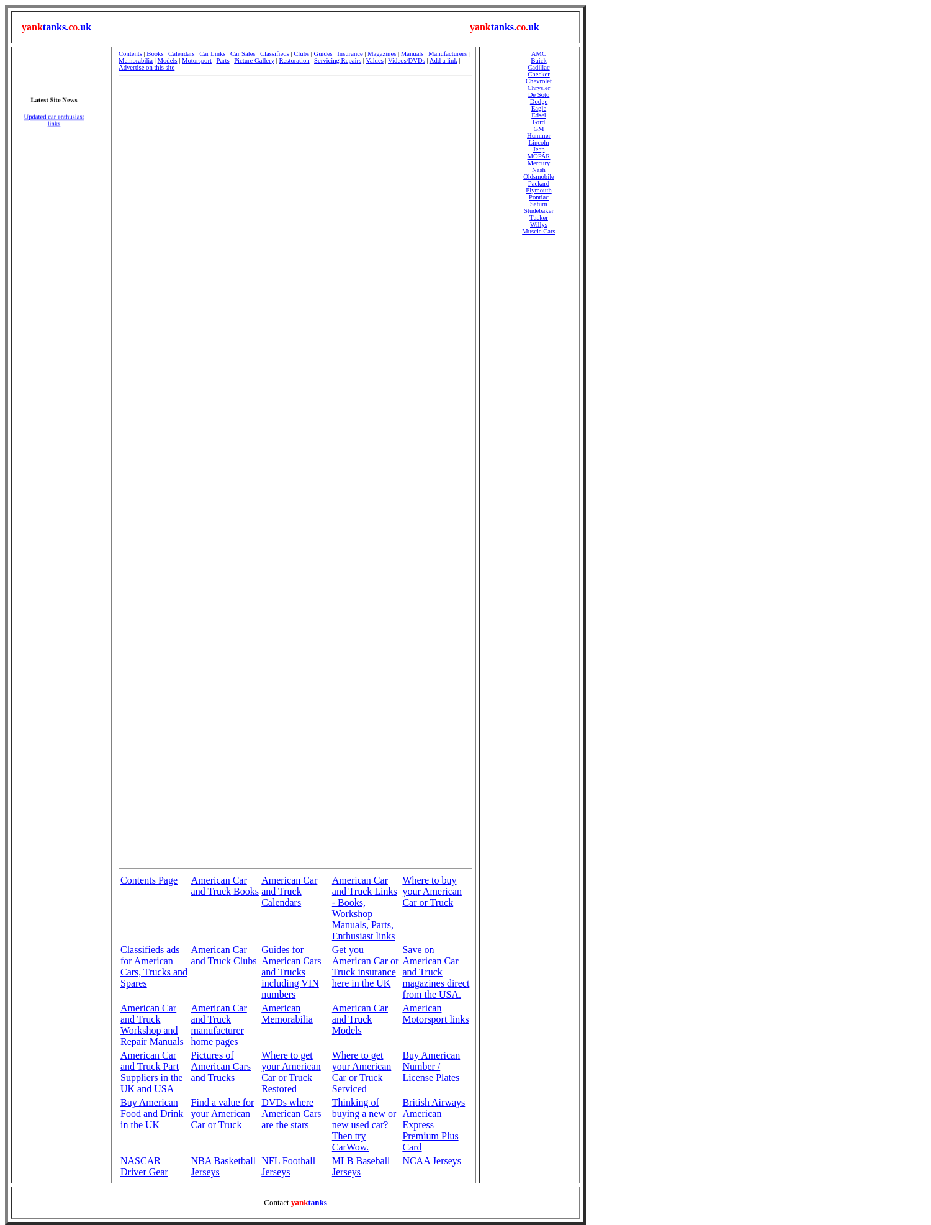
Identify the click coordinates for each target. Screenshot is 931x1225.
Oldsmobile (538, 176)
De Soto (539, 94)
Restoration (294, 60)
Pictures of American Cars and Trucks (221, 1066)
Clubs (301, 53)
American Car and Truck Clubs (224, 955)
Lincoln (538, 142)
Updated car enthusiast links (54, 123)
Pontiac (539, 197)
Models (168, 60)
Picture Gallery (254, 60)
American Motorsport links (435, 1013)
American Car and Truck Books (225, 886)
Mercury (539, 163)
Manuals (412, 53)
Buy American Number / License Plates (431, 1066)
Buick (538, 60)
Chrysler (539, 87)
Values (374, 60)
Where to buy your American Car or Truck (432, 891)
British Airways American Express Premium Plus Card (433, 1124)
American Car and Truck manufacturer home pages (219, 1025)
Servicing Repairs (337, 60)
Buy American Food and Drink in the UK (151, 1113)
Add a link (443, 60)
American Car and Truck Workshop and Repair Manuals (152, 1025)
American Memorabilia (287, 1013)
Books (154, 53)
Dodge (538, 101)
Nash (539, 169)
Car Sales (243, 53)
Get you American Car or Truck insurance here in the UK (365, 966)
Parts (222, 60)
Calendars (181, 53)
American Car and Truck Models (360, 1019)
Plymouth (538, 190)
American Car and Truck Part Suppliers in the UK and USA (151, 1072)
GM (538, 128)
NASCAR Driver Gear (144, 1166)
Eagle (538, 108)
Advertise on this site (146, 67)
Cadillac (539, 67)
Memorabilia (136, 60)
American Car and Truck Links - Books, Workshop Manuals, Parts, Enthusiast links (364, 908)
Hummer (539, 135)
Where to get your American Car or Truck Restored (291, 1072)
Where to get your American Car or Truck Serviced (362, 1072)
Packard (538, 183)
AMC (538, 53)
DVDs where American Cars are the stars (291, 1113)
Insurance (349, 53)
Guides (323, 53)
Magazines (381, 53)
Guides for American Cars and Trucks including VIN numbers (291, 972)
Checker (539, 74)
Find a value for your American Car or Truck (222, 1113)
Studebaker (539, 210)
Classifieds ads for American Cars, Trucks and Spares (153, 966)
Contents (130, 53)
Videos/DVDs (406, 60)
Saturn (538, 204)
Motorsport (197, 60)
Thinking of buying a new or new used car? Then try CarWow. (364, 1124)
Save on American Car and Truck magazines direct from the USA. (435, 972)
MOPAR (539, 156)
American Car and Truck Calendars (289, 891)
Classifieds (274, 53)
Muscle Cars (538, 231)
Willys (538, 224)
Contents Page (149, 880)
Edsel (538, 115)
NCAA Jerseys (431, 1160)
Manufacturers (447, 53)
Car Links (212, 53)
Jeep (539, 149)
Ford (539, 122)
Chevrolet (539, 81)
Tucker (538, 217)
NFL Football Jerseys (288, 1166)
